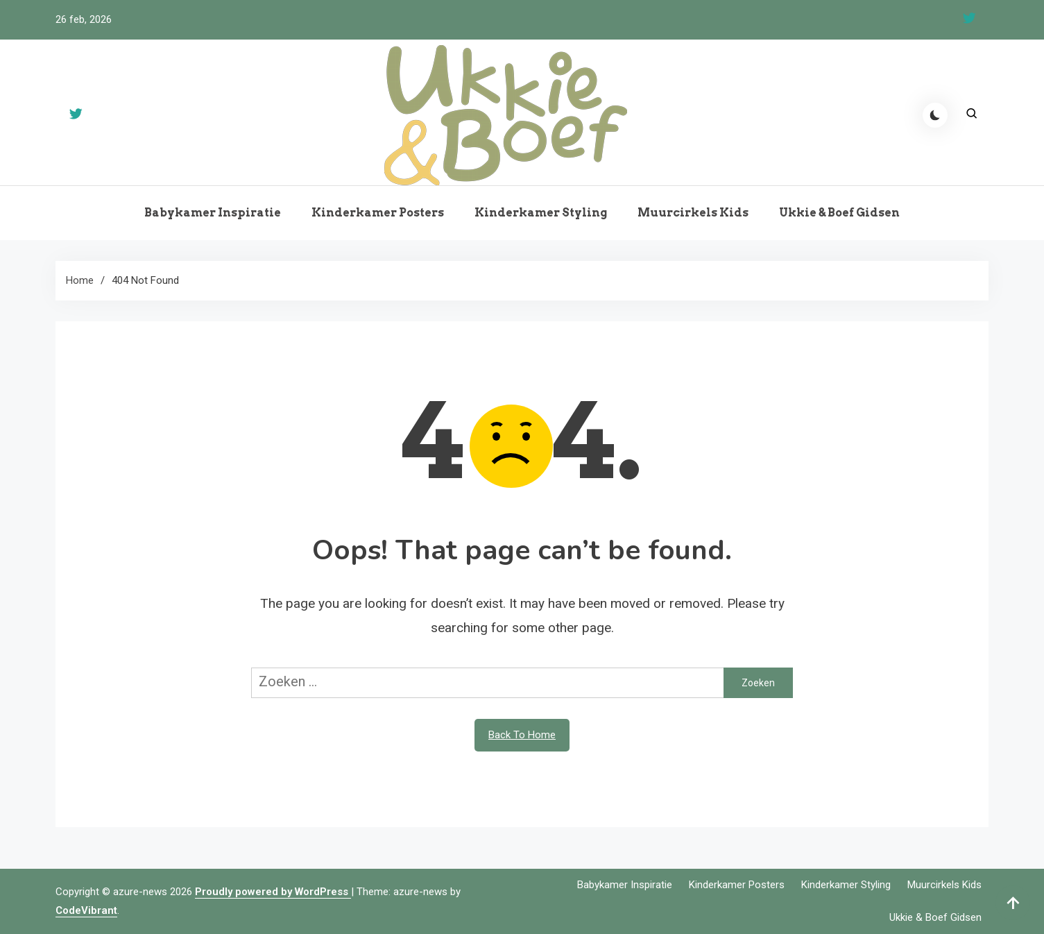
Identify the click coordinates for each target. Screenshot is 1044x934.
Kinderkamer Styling (540, 212)
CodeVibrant (86, 910)
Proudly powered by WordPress (273, 891)
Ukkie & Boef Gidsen (839, 212)
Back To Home (522, 735)
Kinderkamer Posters (377, 212)
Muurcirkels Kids (692, 212)
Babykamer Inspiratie (212, 212)
